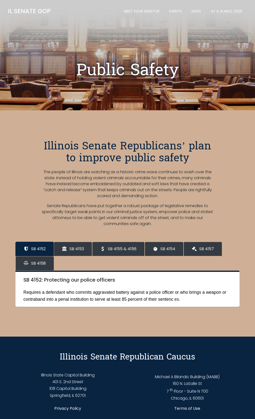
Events (175, 11)
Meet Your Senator (141, 11)
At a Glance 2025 (226, 11)
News (196, 11)
